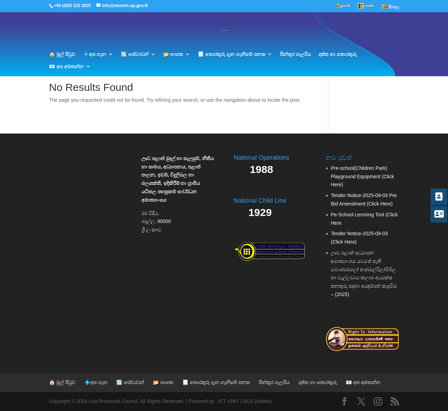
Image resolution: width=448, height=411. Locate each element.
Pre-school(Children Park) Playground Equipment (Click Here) (362, 176)
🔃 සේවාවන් (134, 54)
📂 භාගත (173, 54)
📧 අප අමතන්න (66, 66)
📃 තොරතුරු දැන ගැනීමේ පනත (231, 54)
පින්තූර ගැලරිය (295, 54)
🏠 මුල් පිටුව (62, 54)
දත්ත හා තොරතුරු (337, 54)
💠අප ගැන (94, 54)
